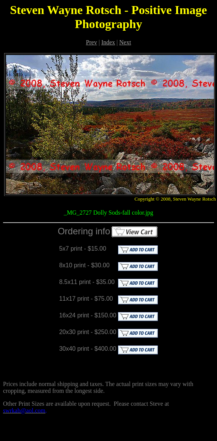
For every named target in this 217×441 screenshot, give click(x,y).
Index (108, 42)
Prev (91, 42)
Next (125, 42)
